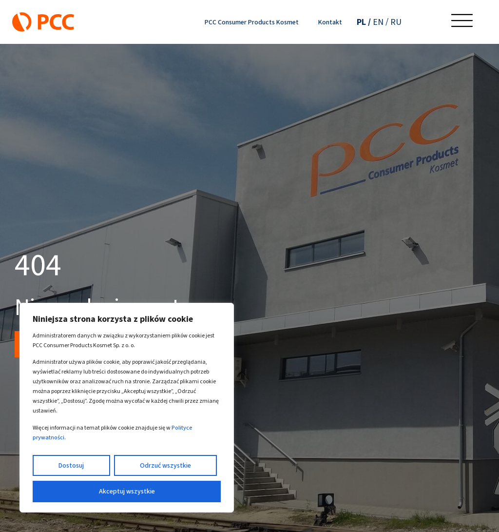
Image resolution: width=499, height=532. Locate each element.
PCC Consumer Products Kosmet (252, 22)
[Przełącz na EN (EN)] (380, 22)
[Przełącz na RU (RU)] (396, 22)
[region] (126, 407)
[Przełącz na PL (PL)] (364, 22)
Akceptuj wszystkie (127, 491)
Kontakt (330, 22)
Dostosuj (71, 465)
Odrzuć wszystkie (165, 465)
